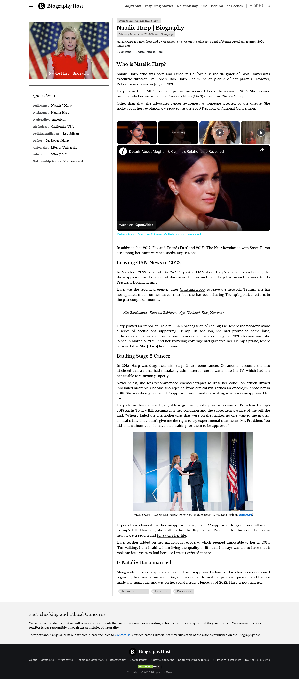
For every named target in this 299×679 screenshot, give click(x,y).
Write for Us (65, 659)
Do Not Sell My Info (257, 659)
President (184, 591)
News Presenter (134, 591)
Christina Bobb (192, 289)
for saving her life (171, 535)
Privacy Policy (117, 659)
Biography (132, 6)
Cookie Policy (138, 659)
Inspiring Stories (159, 6)
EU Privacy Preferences (227, 659)
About (33, 659)
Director (161, 591)
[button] (267, 6)
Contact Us (122, 635)
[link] (123, 151)
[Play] (220, 133)
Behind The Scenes (227, 6)
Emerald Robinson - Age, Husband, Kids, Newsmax (187, 313)
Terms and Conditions (90, 659)
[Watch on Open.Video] (136, 225)
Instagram (245, 515)
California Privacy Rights (193, 659)
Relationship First (192, 6)
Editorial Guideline (162, 659)
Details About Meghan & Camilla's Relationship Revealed (176, 151)
